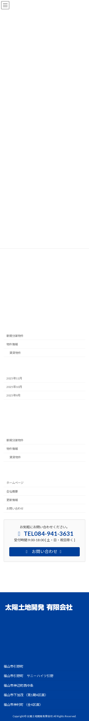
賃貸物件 (15, 353)
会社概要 (12, 491)
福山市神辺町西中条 (18, 685)
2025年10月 (14, 387)
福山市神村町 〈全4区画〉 (23, 705)
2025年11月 (14, 378)
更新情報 (12, 500)
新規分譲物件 (14, 336)
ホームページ (14, 483)
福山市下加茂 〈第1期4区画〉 (26, 695)
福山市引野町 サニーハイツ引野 (28, 676)
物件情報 (12, 344)
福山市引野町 (13, 666)
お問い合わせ (14, 508)
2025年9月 (13, 395)
